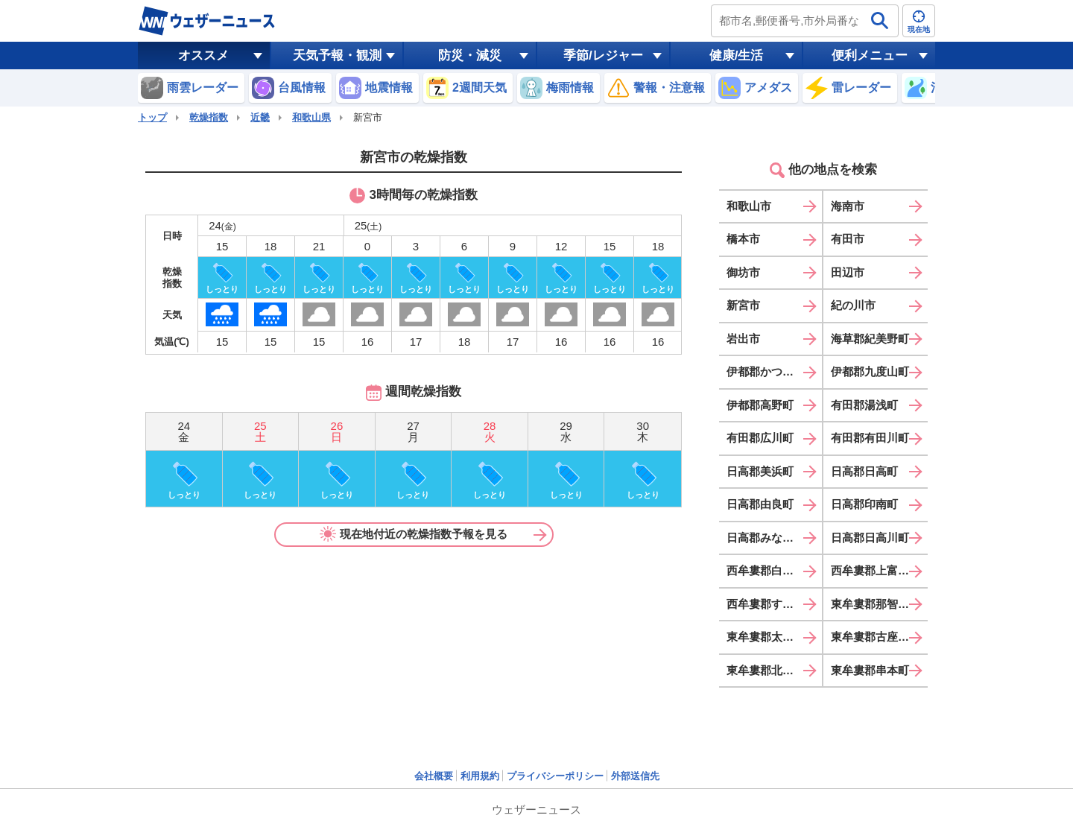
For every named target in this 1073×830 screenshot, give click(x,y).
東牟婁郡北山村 (766, 670)
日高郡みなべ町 (766, 537)
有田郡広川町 (760, 437)
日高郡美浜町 (760, 471)
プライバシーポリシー (555, 776)
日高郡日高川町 (870, 537)
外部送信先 (635, 776)
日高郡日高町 (864, 471)
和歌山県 (311, 117)
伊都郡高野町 (760, 405)
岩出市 (743, 338)
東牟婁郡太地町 (766, 636)
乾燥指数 (208, 117)
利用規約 (479, 776)
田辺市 (847, 272)
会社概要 (433, 776)
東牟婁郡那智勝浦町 (879, 604)
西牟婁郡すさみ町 (771, 604)
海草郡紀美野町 (870, 338)
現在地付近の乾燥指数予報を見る (413, 534)
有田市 (847, 238)
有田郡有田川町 (870, 437)
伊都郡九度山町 (870, 371)
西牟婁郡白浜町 (766, 570)
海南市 (847, 206)
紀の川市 (853, 305)
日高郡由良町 (760, 504)
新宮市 (743, 305)
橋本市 (743, 238)
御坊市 (743, 272)
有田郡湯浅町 (864, 405)
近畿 (260, 117)
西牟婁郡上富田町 (875, 570)
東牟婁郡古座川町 (875, 636)
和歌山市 (749, 206)
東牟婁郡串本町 (870, 670)
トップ (152, 117)
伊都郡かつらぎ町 (771, 371)
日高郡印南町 (864, 504)
